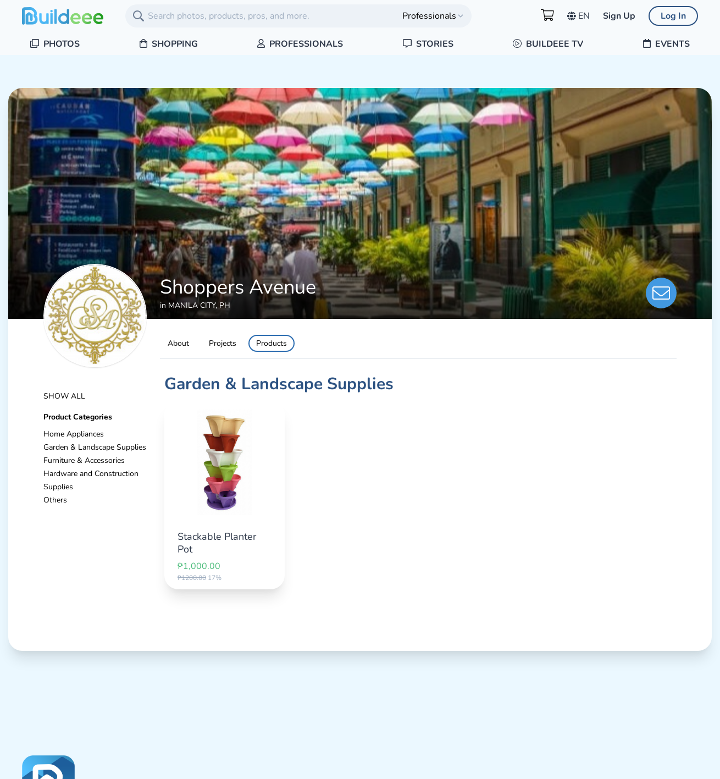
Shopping (169, 44)
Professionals (300, 44)
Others (55, 500)
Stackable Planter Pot (217, 543)
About (178, 343)
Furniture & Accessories (84, 460)
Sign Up (619, 16)
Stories (428, 44)
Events (666, 44)
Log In (673, 16)
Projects (222, 343)
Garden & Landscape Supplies (94, 447)
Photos (55, 44)
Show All (64, 396)
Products (271, 343)
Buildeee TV (548, 44)
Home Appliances (73, 434)
